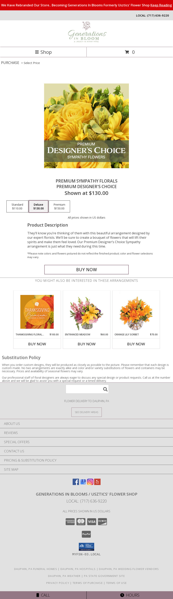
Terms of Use (116, 583)
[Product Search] (87, 389)
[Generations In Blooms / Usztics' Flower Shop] (87, 41)
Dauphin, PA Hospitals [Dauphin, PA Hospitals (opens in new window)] (78, 569)
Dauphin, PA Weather (64, 576)
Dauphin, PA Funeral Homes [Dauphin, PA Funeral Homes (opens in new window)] (35, 569)
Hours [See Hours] (129, 595)
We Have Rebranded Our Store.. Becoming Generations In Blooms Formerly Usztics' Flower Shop (86, 5)
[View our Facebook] (76, 483)
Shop (43, 52)
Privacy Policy (57, 583)
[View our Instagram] (90, 483)
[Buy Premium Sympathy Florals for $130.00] (86, 269)
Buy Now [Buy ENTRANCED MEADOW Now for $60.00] (87, 344)
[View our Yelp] (97, 483)
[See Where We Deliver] (86, 412)
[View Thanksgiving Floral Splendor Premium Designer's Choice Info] (37, 312)
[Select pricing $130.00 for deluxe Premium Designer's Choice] (38, 206)
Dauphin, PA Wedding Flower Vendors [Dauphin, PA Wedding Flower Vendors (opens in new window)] (129, 569)
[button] (86, 547)
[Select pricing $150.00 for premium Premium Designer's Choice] (59, 206)
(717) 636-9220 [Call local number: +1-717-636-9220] (158, 15)
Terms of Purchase (88, 583)
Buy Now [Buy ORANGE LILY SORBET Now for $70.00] (136, 344)
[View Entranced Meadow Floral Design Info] (86, 312)
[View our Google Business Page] (83, 483)
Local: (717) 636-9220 (86, 501)
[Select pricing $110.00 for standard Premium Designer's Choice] (17, 206)
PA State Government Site (104, 576)
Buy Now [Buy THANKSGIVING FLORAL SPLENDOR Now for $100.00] (37, 344)
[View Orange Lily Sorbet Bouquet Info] (136, 312)
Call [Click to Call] (43, 595)
